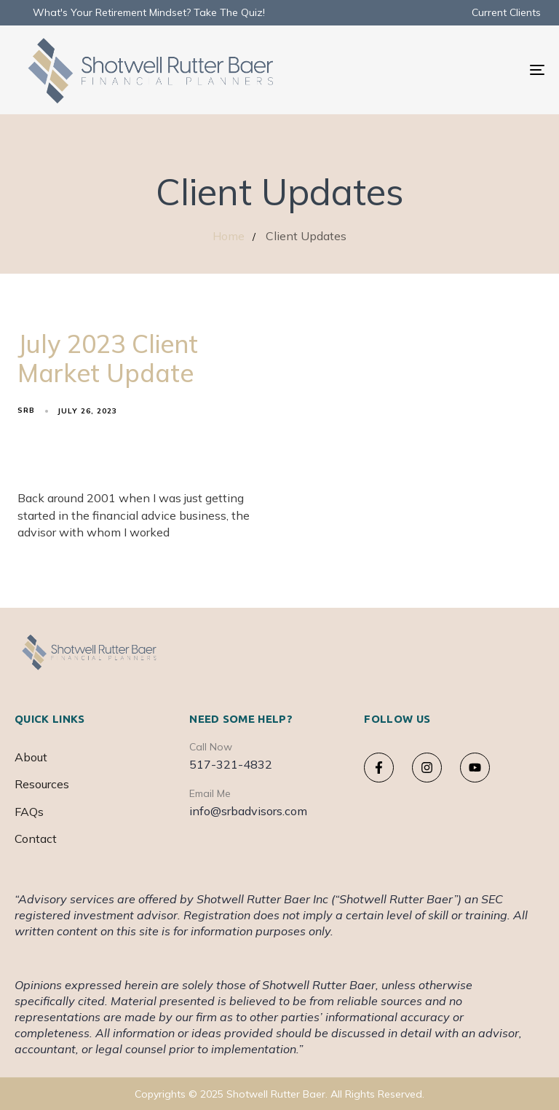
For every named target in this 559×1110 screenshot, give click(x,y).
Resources (42, 784)
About (31, 757)
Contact (36, 838)
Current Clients (506, 12)
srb (26, 410)
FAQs (29, 811)
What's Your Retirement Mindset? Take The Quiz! (149, 12)
